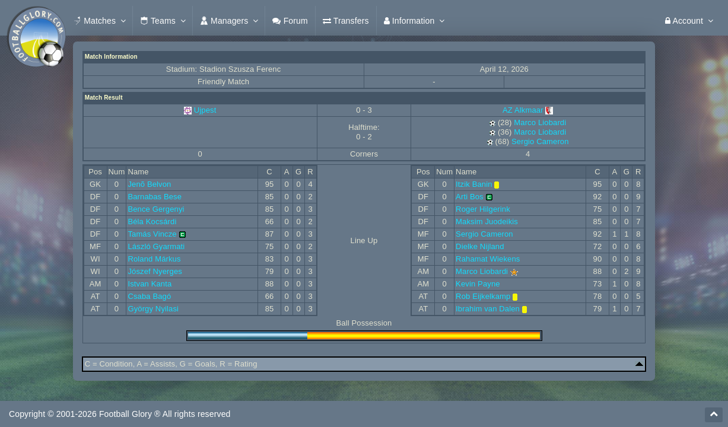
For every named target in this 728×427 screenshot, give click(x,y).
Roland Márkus (154, 258)
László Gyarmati (156, 246)
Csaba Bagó (149, 296)
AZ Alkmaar (528, 110)
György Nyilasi (153, 308)
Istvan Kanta (149, 283)
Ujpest (205, 110)
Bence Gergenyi (156, 209)
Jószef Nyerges (155, 271)
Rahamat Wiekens (488, 258)
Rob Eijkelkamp (483, 296)
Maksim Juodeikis (487, 221)
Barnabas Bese (155, 196)
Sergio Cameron (540, 141)
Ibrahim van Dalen (488, 308)
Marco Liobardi (540, 122)
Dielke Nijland (480, 246)
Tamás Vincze (152, 234)
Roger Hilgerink (483, 209)
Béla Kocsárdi (152, 221)
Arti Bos (470, 196)
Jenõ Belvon (149, 184)
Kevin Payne (478, 283)
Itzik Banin (474, 184)
